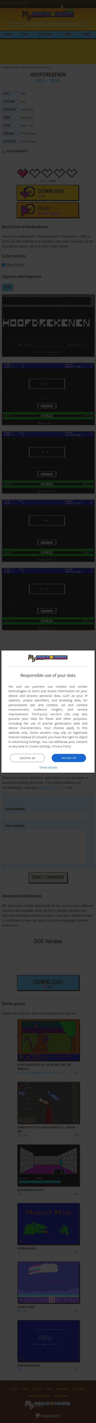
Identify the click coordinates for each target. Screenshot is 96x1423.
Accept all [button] (69, 758)
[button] (48, 767)
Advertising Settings (26, 742)
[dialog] (48, 711)
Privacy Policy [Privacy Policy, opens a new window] (61, 746)
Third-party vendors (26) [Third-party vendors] (51, 714)
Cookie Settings (40, 746)
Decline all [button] (27, 758)
